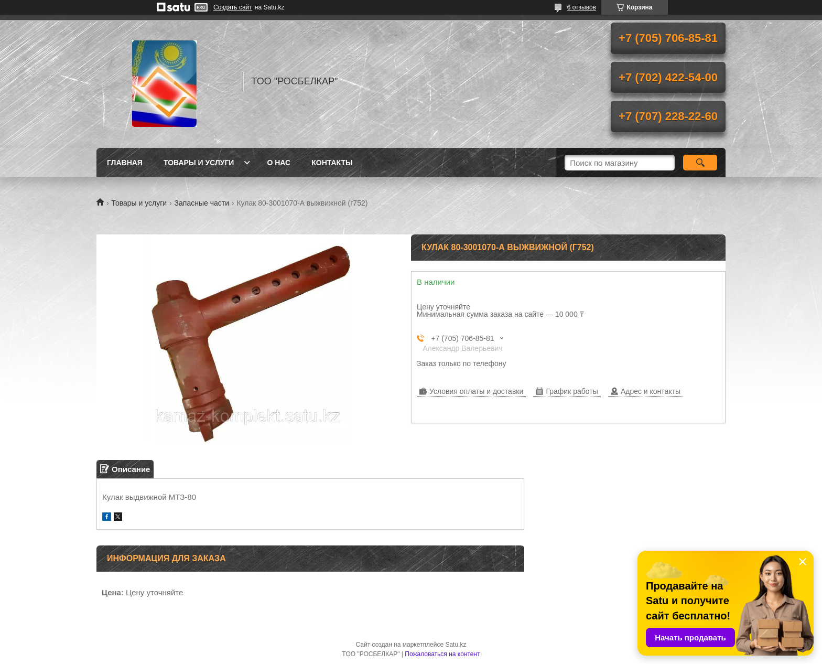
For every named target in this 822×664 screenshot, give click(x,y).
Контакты (331, 162)
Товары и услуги (199, 162)
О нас (278, 162)
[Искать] (700, 162)
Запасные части (202, 203)
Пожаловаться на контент (442, 654)
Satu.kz (455, 644)
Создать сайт (232, 7)
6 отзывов (581, 7)
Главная (125, 162)
